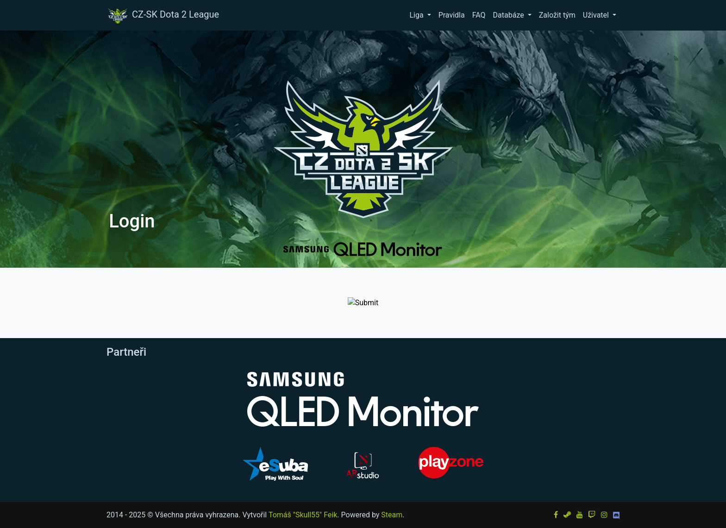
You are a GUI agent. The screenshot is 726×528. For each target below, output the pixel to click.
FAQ (479, 15)
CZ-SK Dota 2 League (162, 15)
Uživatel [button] (597, 15)
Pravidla (451, 15)
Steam (391, 514)
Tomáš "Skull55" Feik (303, 514)
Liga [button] (417, 15)
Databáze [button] (509, 15)
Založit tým (557, 15)
